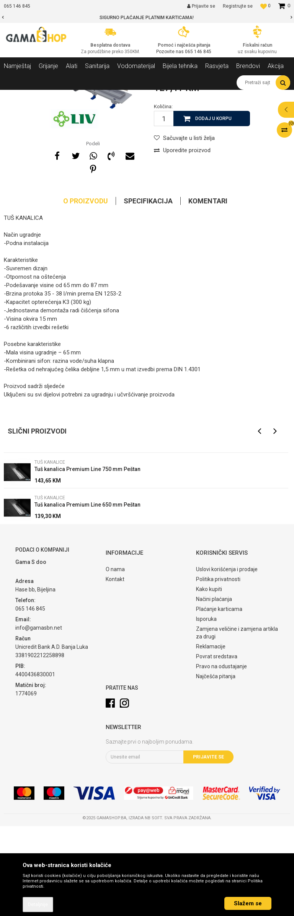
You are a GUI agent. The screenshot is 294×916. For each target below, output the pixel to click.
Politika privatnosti (218, 669)
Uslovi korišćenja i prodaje (227, 659)
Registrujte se (238, 6)
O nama (115, 659)
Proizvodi (45, 95)
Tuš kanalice (122, 95)
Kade (95, 95)
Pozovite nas (170, 51)
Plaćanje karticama (219, 699)
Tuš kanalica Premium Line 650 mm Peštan (87, 594)
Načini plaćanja (214, 689)
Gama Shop (16, 95)
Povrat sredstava (216, 746)
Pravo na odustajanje (221, 756)
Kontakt (115, 669)
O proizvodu (85, 291)
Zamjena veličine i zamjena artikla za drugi (237, 722)
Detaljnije (38, 904)
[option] (147, 17)
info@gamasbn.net (38, 718)
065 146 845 (198, 51)
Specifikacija (148, 291)
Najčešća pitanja (215, 766)
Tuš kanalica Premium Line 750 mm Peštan (87, 559)
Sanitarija (73, 95)
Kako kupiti (209, 679)
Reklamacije (210, 736)
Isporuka (206, 709)
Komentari (207, 291)
